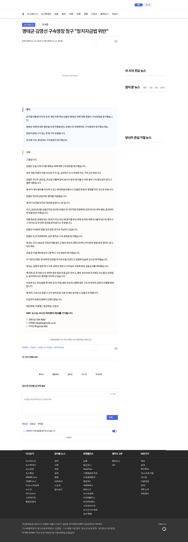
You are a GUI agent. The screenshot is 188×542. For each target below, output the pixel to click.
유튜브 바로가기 (152, 14)
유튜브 (141, 529)
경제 (86, 14)
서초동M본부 (89, 477)
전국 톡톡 (87, 514)
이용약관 (145, 481)
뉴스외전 (30, 469)
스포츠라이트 (89, 506)
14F (113, 465)
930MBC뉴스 (31, 477)
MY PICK (158, 4)
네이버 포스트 (160, 529)
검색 (154, 4)
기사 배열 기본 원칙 (71, 528)
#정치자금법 (59, 347)
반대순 (40, 424)
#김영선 (33, 347)
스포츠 (94, 14)
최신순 (25, 424)
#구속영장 (48, 347)
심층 (56, 14)
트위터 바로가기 (164, 14)
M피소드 (87, 489)
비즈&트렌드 (89, 501)
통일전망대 (31, 501)
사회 (71, 14)
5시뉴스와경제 (32, 485)
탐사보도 (58, 489)
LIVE (143, 485)
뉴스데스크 (32, 14)
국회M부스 (88, 485)
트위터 (151, 529)
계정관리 (145, 493)
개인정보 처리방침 (106, 528)
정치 (64, 14)
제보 (138, 5)
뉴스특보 (30, 473)
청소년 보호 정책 (89, 528)
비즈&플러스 (89, 497)
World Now (87, 469)
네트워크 (58, 481)
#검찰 (40, 347)
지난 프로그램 (147, 473)
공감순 (32, 424)
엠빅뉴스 (104, 14)
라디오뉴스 (31, 493)
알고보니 (87, 465)
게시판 (144, 477)
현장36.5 (87, 481)
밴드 (155, 529)
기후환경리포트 (90, 473)
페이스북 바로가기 (158, 14)
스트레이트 (31, 497)
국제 (78, 14)
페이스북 (146, 529)
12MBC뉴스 (31, 481)
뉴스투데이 (46, 14)
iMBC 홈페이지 (163, 5)
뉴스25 (29, 489)
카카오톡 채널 (165, 529)
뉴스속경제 (88, 493)
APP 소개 (145, 489)
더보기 (115, 14)
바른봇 (27, 431)
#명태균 (25, 347)
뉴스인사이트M (90, 510)
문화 (56, 477)
